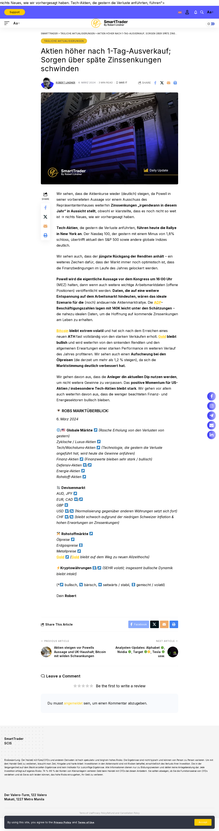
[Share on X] (162, 82)
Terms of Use (89, 822)
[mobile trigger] (8, 23)
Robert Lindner (67, 82)
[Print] (175, 82)
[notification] (195, 12)
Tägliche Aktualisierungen (64, 41)
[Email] (169, 82)
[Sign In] (187, 12)
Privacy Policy (64, 822)
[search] (202, 12)
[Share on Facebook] (155, 82)
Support (15, 12)
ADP (158, 302)
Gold (163, 336)
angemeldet (73, 710)
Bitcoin (64, 331)
